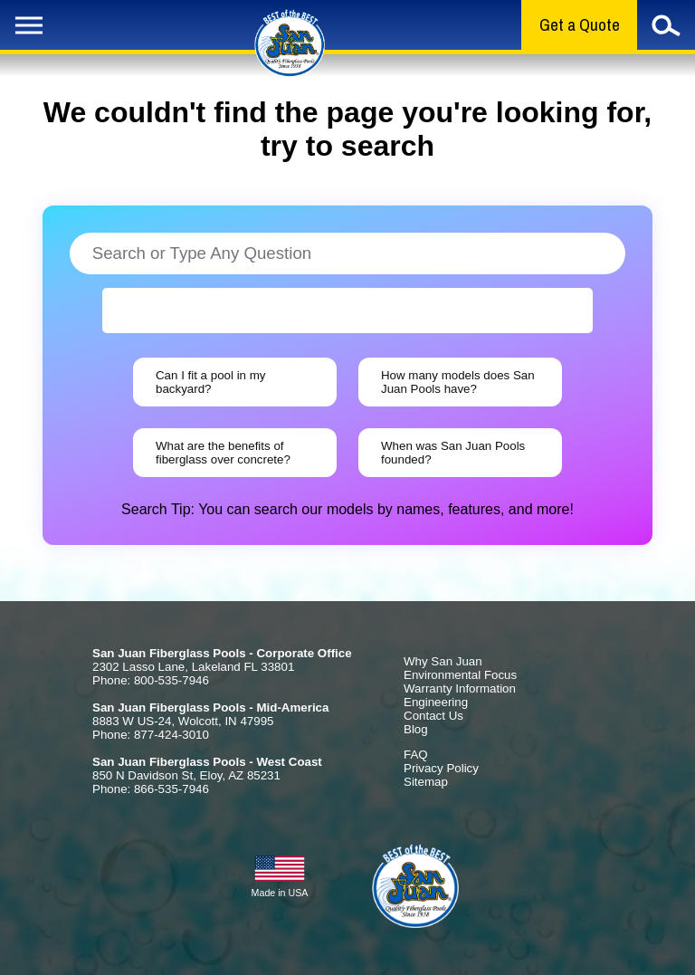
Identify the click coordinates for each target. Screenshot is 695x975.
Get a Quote (579, 25)
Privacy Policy (441, 768)
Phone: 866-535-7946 (150, 789)
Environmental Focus (460, 675)
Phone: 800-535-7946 (150, 680)
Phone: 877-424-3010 (150, 734)
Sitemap (426, 782)
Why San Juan (443, 661)
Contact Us (433, 715)
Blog (416, 729)
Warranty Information (460, 688)
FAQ (416, 754)
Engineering (436, 702)
